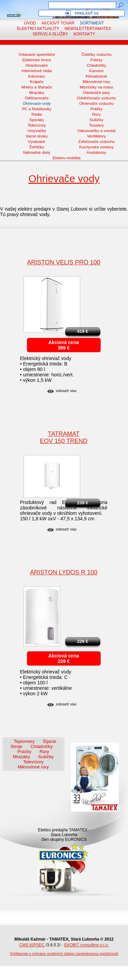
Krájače (36, 81)
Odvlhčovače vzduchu (96, 98)
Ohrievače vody (37, 103)
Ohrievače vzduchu (96, 103)
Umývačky (36, 130)
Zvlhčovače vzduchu (96, 141)
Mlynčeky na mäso (96, 87)
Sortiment (92, 23)
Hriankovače (37, 65)
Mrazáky (36, 92)
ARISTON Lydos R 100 (63, 572)
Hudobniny (96, 152)
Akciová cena (63, 342)
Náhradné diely (37, 152)
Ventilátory (96, 136)
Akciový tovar (57, 23)
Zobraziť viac (66, 391)
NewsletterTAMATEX (88, 28)
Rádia (36, 114)
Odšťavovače (36, 98)
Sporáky (36, 119)
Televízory (37, 125)
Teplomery (24, 741)
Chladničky (96, 65)
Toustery (96, 125)
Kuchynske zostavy (96, 147)
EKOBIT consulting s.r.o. (86, 945)
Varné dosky (37, 136)
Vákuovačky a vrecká (96, 130)
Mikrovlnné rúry (96, 81)
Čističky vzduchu (96, 54)
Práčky (96, 109)
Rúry (96, 114)
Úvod (30, 23)
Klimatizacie (96, 76)
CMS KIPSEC (32, 945)
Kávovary (36, 76)
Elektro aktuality (38, 28)
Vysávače (36, 141)
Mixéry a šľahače (37, 87)
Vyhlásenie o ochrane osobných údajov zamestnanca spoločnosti (64, 953)
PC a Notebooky (36, 109)
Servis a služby (50, 34)
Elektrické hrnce (36, 60)
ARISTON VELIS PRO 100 (63, 262)
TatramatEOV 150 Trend (64, 437)
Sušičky (96, 119)
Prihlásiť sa (86, 13)
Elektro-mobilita (67, 158)
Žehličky (36, 147)
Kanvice (96, 70)
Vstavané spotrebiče (36, 54)
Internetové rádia (37, 70)
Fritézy (96, 60)
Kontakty (85, 34)
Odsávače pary (96, 92)
